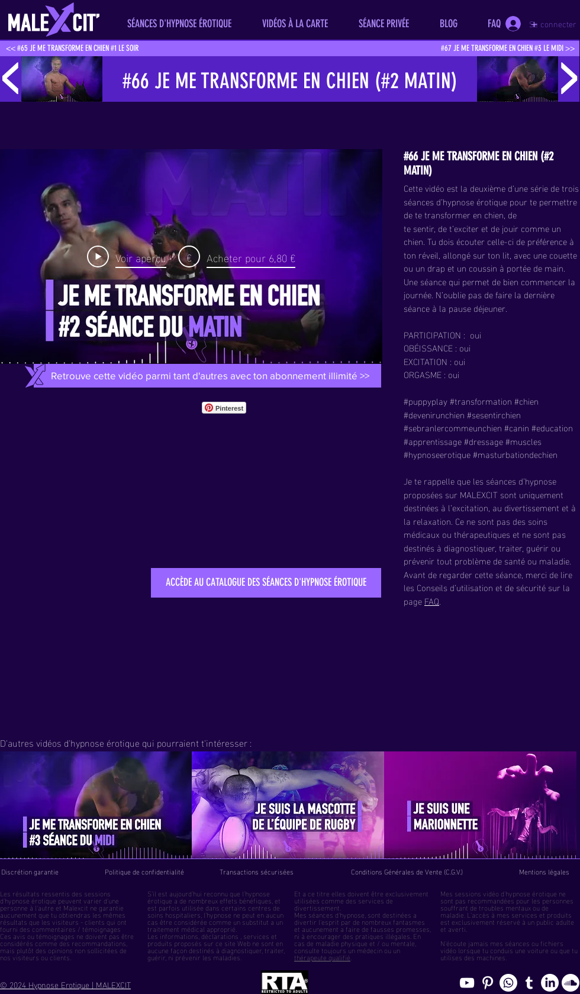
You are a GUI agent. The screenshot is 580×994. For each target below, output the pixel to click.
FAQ (431, 600)
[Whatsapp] (508, 983)
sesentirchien (496, 414)
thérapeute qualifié (322, 956)
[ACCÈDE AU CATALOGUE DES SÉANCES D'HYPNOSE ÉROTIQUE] (266, 583)
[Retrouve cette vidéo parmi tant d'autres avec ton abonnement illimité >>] (209, 376)
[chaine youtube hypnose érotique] (467, 983)
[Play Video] (126, 257)
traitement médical (176, 928)
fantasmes (409, 921)
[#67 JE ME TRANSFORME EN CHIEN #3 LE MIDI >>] (507, 48)
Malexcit (75, 907)
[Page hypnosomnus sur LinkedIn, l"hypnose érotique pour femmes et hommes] (550, 983)
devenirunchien (436, 414)
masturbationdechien (518, 454)
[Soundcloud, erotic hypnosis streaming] (570, 983)
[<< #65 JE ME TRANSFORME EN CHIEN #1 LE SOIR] (72, 48)
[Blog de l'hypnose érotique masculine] (529, 983)
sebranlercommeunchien (455, 427)
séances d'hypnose (336, 914)
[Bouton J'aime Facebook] (280, 408)
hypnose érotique (30, 899)
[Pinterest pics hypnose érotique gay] (488, 983)
